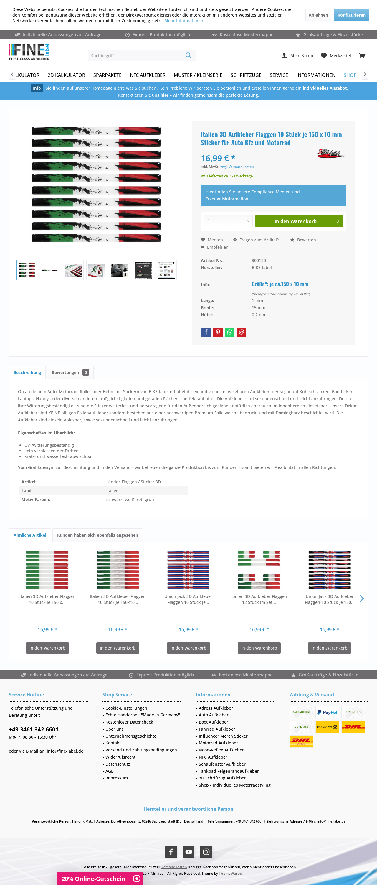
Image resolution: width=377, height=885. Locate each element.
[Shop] (350, 75)
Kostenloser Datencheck (129, 722)
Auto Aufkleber (214, 715)
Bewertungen (70, 372)
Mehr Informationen (184, 20)
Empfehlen (215, 247)
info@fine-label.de (65, 751)
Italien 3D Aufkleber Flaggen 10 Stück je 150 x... (47, 599)
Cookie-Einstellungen (126, 708)
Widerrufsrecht (120, 757)
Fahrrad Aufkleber (217, 729)
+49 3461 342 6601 (34, 729)
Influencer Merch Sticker (223, 736)
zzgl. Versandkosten (237, 166)
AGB (109, 771)
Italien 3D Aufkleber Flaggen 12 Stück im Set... (259, 599)
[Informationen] (316, 75)
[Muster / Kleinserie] (198, 75)
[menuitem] (362, 55)
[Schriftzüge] (246, 75)
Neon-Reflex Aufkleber (221, 750)
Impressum (116, 778)
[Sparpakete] (107, 75)
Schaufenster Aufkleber (222, 764)
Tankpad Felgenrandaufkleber (229, 771)
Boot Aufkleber (213, 722)
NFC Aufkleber (213, 757)
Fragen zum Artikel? (256, 240)
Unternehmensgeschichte (130, 736)
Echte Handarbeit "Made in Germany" (142, 715)
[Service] (279, 75)
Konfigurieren (352, 15)
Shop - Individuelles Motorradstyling (235, 785)
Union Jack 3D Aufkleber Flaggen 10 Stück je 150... (330, 599)
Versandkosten (174, 866)
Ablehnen (318, 15)
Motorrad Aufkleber (218, 743)
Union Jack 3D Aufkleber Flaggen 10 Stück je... (188, 599)
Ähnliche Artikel (30, 535)
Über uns (114, 729)
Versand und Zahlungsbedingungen (141, 750)
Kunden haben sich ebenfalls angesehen (97, 535)
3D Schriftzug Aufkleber (222, 778)
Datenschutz (117, 764)
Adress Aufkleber (216, 708)
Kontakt (113, 743)
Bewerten (303, 240)
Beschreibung (27, 372)
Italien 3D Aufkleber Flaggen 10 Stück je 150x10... (118, 599)
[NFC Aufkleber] (148, 75)
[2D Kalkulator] (66, 75)
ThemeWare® (230, 873)
